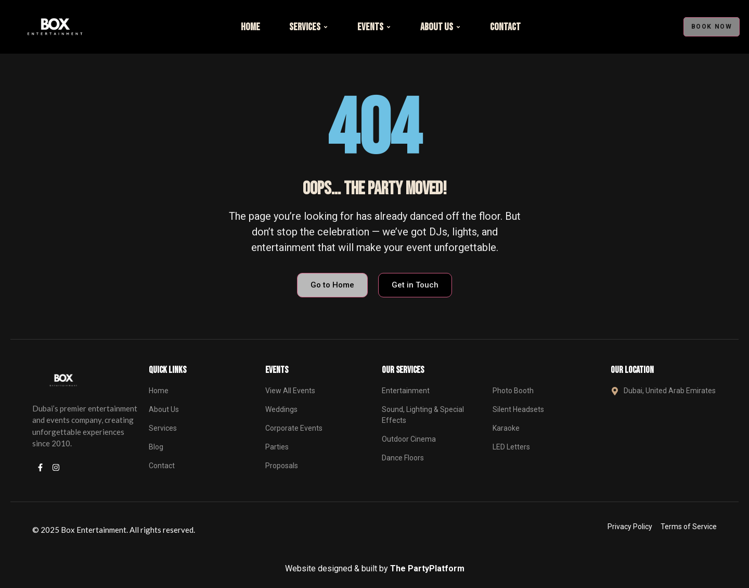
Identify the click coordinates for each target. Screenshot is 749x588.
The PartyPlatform (427, 568)
